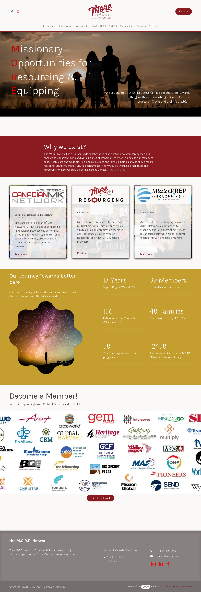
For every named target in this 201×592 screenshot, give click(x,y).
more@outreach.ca (168, 556)
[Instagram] (18, 11)
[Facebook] (12, 11)
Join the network (101, 498)
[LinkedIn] (161, 564)
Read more (21, 254)
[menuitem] (50, 26)
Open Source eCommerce (176, 587)
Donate (183, 11)
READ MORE (117, 170)
